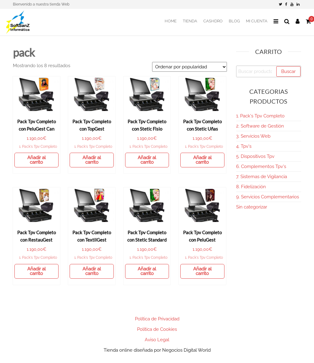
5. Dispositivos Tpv (255, 156)
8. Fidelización (251, 186)
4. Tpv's (243, 146)
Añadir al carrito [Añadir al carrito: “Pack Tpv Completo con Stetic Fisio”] (147, 160)
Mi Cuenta (256, 21)
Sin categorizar (251, 207)
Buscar (288, 71)
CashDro (213, 21)
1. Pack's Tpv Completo (38, 146)
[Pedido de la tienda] (189, 67)
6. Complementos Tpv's (261, 166)
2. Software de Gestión (260, 126)
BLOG (234, 21)
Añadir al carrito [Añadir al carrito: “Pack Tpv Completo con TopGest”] (91, 160)
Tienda (190, 21)
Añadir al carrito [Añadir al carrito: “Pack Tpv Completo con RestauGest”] (36, 271)
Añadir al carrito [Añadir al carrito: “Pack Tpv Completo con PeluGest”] (202, 271)
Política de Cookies (157, 329)
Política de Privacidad (157, 319)
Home (171, 21)
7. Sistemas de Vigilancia (261, 176)
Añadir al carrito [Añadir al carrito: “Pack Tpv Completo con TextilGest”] (91, 271)
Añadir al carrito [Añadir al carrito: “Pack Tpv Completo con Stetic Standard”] (147, 271)
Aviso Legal (157, 339)
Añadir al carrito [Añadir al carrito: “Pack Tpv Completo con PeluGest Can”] (36, 160)
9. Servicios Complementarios (267, 197)
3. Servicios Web (253, 136)
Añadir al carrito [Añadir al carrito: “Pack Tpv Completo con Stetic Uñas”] (202, 160)
